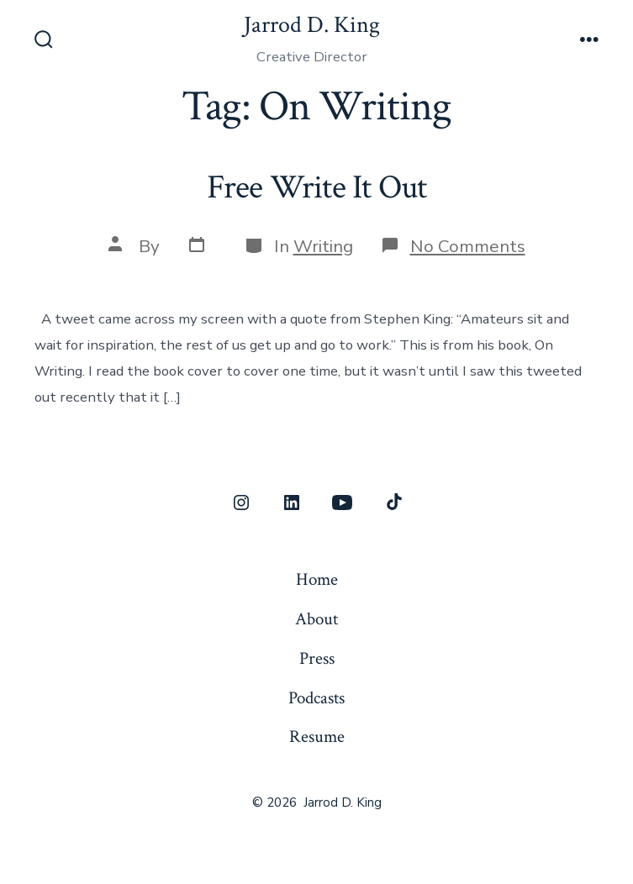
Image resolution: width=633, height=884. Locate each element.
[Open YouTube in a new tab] (342, 502)
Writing (323, 246)
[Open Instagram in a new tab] (241, 502)
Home (317, 579)
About (316, 619)
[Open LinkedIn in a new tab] (291, 502)
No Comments (467, 246)
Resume (317, 736)
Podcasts (316, 698)
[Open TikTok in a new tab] (392, 502)
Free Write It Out (317, 187)
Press (317, 658)
